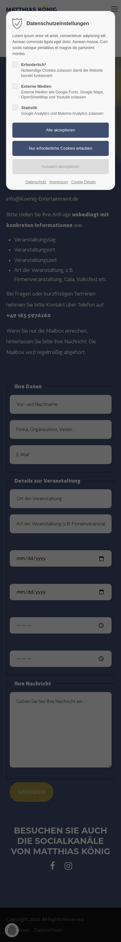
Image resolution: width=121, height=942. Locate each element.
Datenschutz (35, 182)
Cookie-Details (83, 182)
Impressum (58, 182)
